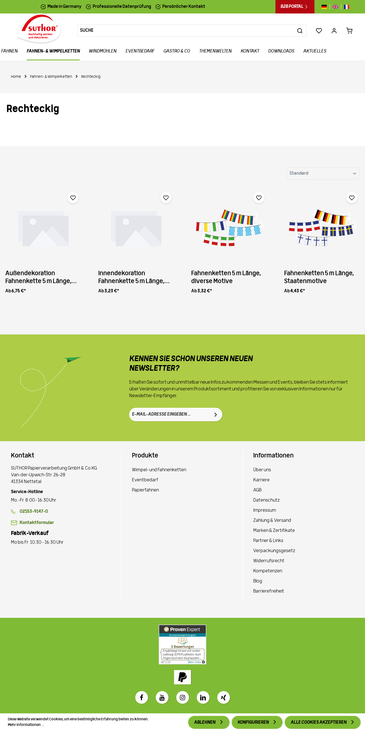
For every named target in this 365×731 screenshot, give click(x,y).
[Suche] (185, 30)
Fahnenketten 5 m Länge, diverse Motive (226, 277)
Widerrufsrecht (268, 561)
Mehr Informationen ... (26, 725)
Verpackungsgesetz (274, 551)
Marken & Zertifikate (274, 531)
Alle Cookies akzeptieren (319, 722)
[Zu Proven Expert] (182, 644)
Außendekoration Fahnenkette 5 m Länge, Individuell (38, 277)
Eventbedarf (145, 480)
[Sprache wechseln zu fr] (345, 7)
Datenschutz (266, 500)
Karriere (261, 480)
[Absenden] (215, 414)
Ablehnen (205, 722)
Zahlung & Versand (272, 520)
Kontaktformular (37, 523)
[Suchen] (300, 30)
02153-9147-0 (34, 511)
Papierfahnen (145, 490)
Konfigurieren (253, 722)
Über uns (262, 470)
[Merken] (73, 197)
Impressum (264, 510)
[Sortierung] (323, 173)
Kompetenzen (267, 571)
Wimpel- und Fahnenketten (159, 470)
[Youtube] (162, 697)
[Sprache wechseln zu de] (325, 7)
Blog (257, 581)
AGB (257, 490)
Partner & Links (268, 541)
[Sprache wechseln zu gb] (335, 7)
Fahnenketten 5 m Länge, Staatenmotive (319, 277)
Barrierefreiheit (268, 591)
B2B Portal (294, 6)
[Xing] (223, 697)
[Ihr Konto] (334, 30)
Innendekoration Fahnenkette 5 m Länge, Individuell (131, 277)
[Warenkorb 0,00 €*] (349, 30)
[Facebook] (141, 697)
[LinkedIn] (203, 697)
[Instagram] (182, 697)
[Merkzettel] (319, 30)
